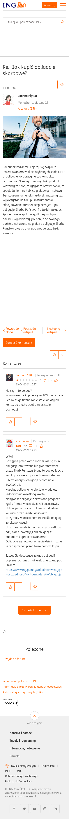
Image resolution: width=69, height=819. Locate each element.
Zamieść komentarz (35, 610)
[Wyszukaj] (34, 22)
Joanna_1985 (24, 375)
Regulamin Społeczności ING (20, 681)
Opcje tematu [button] (61, 84)
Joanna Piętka (27, 96)
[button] (54, 354)
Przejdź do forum (14, 659)
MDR (19, 771)
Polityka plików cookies (18, 781)
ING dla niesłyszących (23, 766)
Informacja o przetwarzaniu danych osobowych (32, 686)
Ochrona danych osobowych (21, 776)
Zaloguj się (49, 5)
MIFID (8, 771)
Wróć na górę (35, 723)
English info (48, 766)
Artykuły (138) (27, 108)
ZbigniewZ (22, 441)
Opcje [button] (35, 421)
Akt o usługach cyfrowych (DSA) (23, 692)
